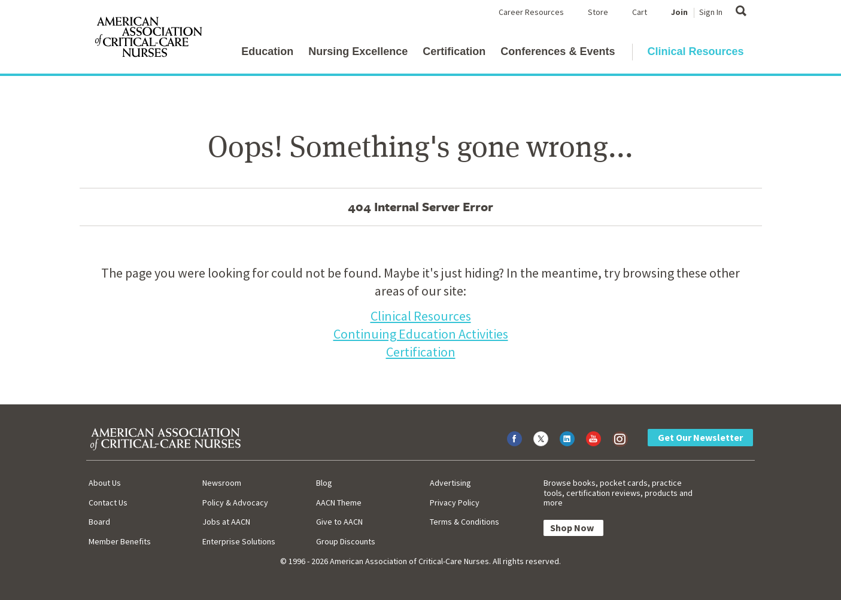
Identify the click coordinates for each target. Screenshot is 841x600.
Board (99, 521)
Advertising (450, 482)
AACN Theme (339, 502)
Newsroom (221, 482)
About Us (105, 482)
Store (598, 12)
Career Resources (531, 12)
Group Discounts (345, 541)
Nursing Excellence (358, 51)
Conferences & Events (557, 51)
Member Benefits (120, 541)
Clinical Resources (695, 51)
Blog (324, 482)
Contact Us (108, 502)
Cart (639, 12)
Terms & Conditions (464, 521)
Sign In (710, 12)
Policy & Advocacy (235, 502)
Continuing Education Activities (420, 333)
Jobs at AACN (226, 521)
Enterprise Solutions (238, 541)
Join (679, 12)
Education (267, 51)
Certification (454, 51)
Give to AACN (339, 521)
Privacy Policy (454, 502)
